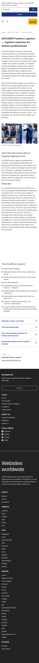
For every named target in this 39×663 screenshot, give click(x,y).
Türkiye (4, 637)
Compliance (5, 407)
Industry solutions (13, 32)
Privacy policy (6, 401)
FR (9, 578)
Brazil (3, 513)
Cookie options (6, 410)
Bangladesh (5, 534)
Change (19, 14)
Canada (4, 516)
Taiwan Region (6, 561)
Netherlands (5, 610)
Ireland (4, 602)
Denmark (4, 584)
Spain (3, 628)
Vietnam (4, 566)
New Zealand (6, 649)
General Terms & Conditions (11, 404)
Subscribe (19, 388)
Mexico (4, 522)
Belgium (4, 578)
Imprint (4, 398)
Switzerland (5, 634)
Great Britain (6, 596)
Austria (4, 575)
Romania (4, 622)
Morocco (4, 496)
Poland (4, 616)
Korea (3, 552)
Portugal (4, 619)
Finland (4, 587)
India (3, 543)
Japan (4, 549)
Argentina (5, 511)
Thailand (4, 563)
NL (11, 578)
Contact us (5, 423)
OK (33, 9)
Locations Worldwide (8, 417)
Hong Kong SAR (7, 540)
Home (3, 32)
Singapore (5, 558)
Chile (3, 519)
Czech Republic (7, 581)
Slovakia (4, 625)
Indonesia (5, 546)
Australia (4, 646)
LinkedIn (5, 434)
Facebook (6, 431)
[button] (19, 321)
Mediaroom (5, 420)
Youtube (5, 437)
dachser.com (26, 484)
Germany (5, 593)
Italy (3, 605)
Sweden (4, 631)
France (4, 590)
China (3, 537)
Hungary (4, 599)
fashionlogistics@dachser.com (11, 360)
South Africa (5, 502)
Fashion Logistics (27, 32)
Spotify (5, 440)
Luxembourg (6, 608)
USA (3, 525)
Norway (4, 613)
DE (14, 608)
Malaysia (4, 555)
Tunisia (4, 499)
